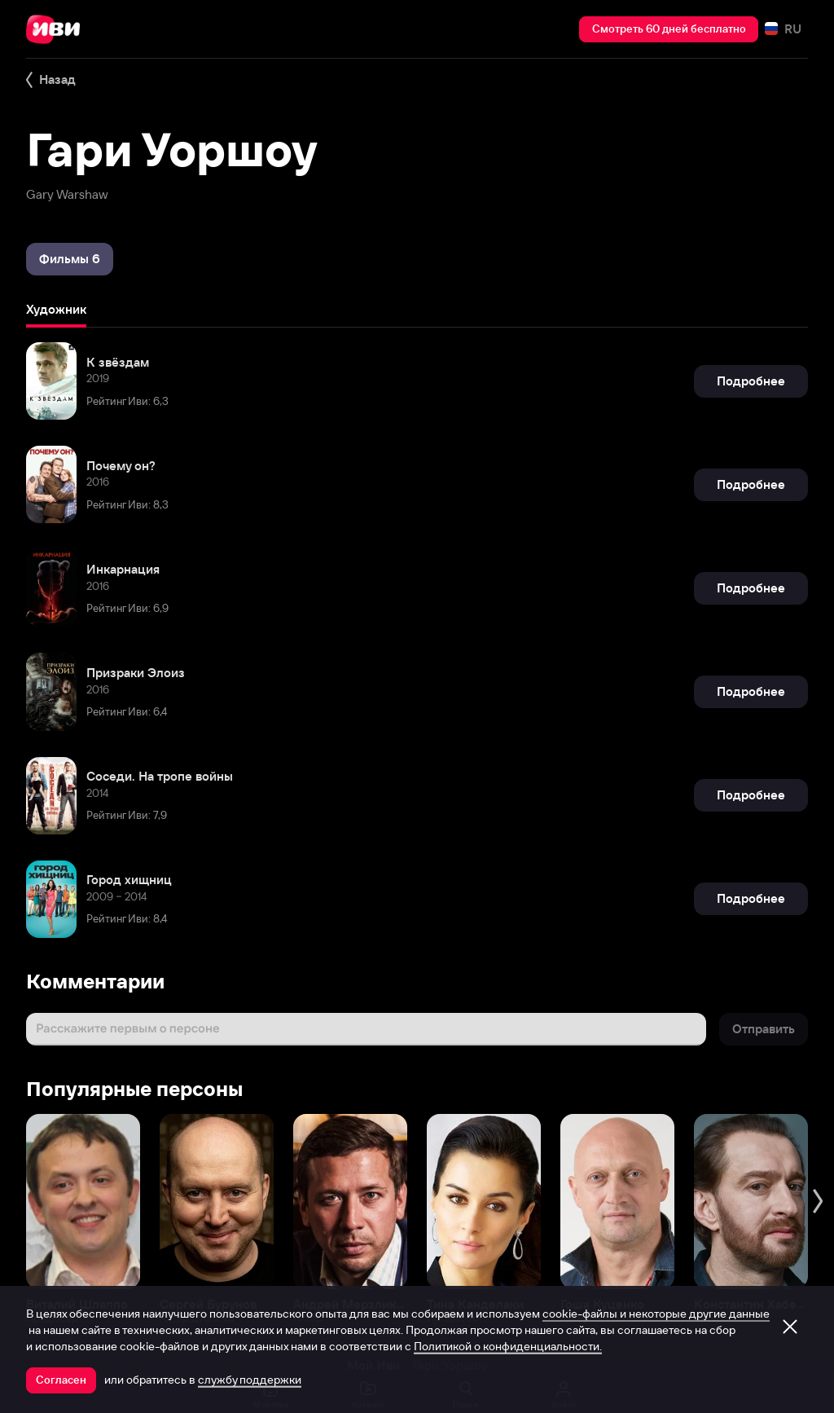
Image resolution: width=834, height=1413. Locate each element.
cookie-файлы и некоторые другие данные (656, 1313)
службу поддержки (249, 1379)
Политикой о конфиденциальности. (508, 1346)
